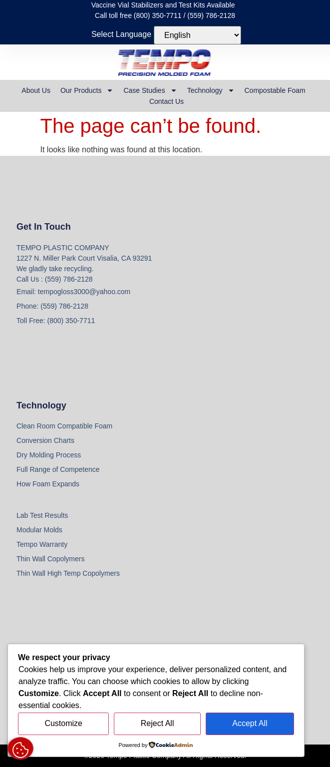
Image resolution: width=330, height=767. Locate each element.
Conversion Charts (45, 440)
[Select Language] (197, 35)
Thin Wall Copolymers (50, 559)
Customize (63, 723)
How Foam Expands (47, 484)
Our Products (86, 90)
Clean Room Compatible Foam (64, 426)
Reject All (157, 723)
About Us (35, 90)
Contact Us (166, 101)
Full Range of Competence (58, 469)
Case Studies (150, 90)
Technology (211, 90)
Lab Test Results (42, 515)
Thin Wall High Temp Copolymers (68, 573)
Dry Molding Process (48, 455)
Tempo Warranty (41, 544)
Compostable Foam (275, 90)
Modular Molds (39, 530)
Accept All (249, 723)
